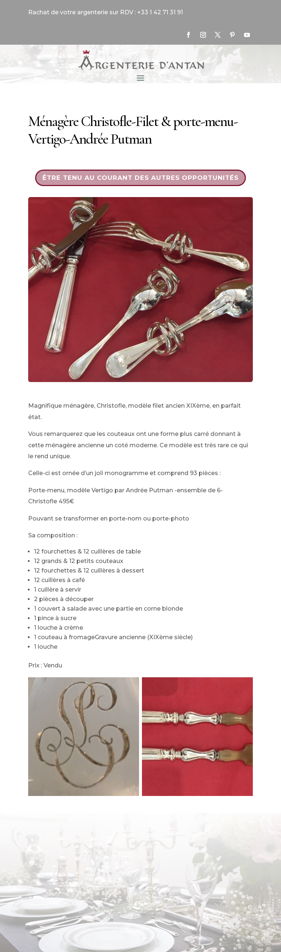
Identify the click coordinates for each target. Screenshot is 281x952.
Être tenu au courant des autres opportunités (140, 177)
